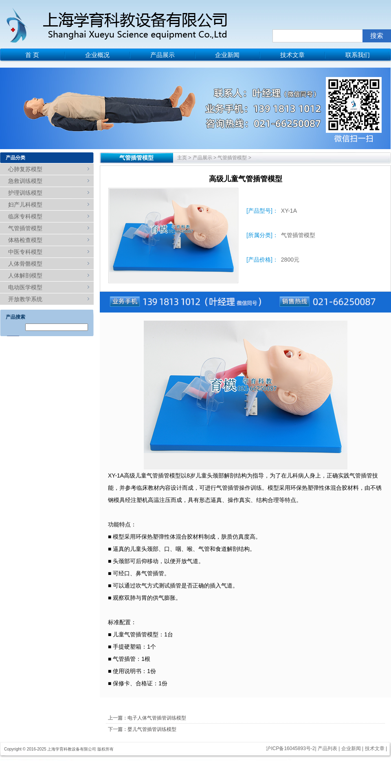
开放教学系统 (25, 299)
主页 (182, 158)
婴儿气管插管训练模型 (151, 729)
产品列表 (327, 748)
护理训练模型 (25, 192)
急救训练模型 (25, 181)
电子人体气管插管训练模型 (156, 718)
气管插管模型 (25, 228)
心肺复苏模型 (25, 169)
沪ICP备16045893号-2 (290, 748)
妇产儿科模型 (25, 204)
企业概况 (97, 54)
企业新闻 (227, 54)
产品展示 (162, 54)
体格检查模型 (25, 240)
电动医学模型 (25, 287)
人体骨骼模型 (25, 263)
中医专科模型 (25, 252)
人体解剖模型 (25, 275)
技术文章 (292, 54)
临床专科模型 (25, 216)
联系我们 (357, 54)
